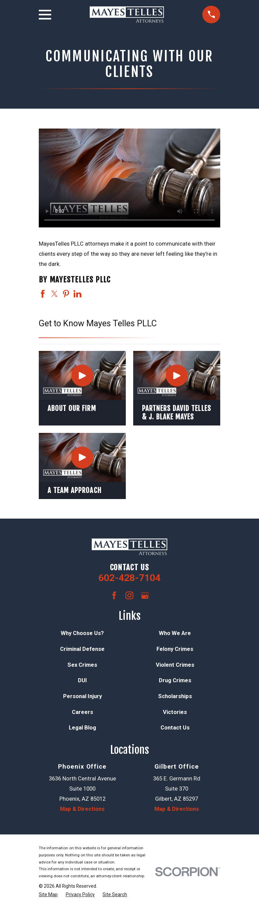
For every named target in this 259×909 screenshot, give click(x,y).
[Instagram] (129, 595)
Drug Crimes (175, 680)
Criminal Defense (82, 649)
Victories (175, 712)
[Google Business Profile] (145, 595)
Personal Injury (82, 696)
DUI (82, 680)
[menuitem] (48, 894)
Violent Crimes (175, 665)
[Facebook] (114, 595)
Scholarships (175, 696)
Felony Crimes (174, 649)
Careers (82, 712)
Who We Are (175, 633)
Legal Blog (82, 727)
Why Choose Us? (82, 633)
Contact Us (175, 727)
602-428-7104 (129, 577)
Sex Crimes (82, 665)
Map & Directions (82, 809)
